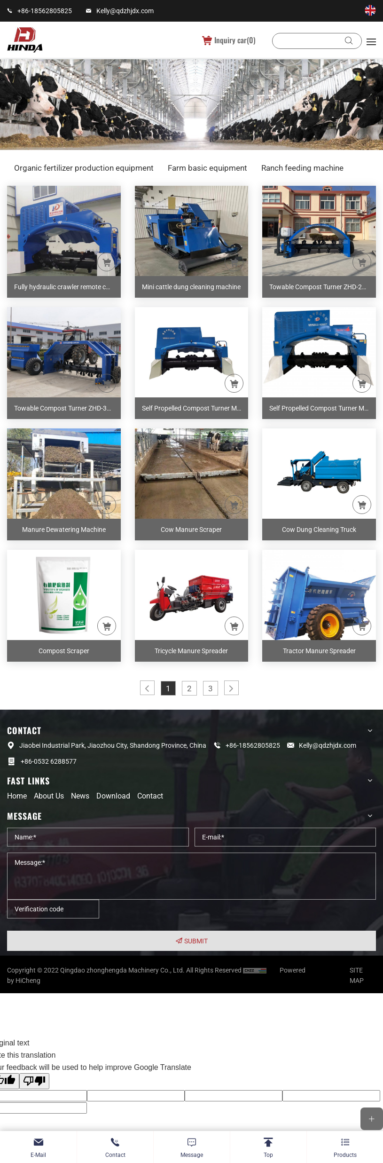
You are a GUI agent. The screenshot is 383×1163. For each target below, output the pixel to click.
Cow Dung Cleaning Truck (319, 529)
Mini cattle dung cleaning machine (191, 287)
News (80, 795)
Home (17, 795)
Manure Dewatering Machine (64, 529)
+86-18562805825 (44, 11)
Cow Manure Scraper (191, 529)
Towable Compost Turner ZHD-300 (64, 408)
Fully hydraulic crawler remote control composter (67, 287)
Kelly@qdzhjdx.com (125, 11)
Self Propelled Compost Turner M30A (322, 408)
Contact (150, 795)
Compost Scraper (64, 651)
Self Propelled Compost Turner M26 (193, 408)
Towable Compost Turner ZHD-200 (319, 287)
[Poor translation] (34, 1082)
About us (49, 795)
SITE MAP (357, 976)
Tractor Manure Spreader (319, 651)
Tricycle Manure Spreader (191, 651)
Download (113, 795)
